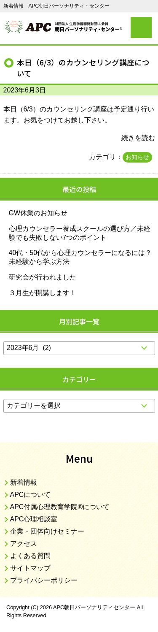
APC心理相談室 (34, 519)
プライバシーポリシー (44, 580)
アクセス (23, 543)
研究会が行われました (42, 277)
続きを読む (138, 137)
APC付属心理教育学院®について (60, 506)
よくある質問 (30, 555)
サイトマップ (30, 568)
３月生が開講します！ (42, 292)
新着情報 (23, 482)
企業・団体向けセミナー (47, 531)
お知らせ (137, 157)
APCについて (30, 494)
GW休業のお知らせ (38, 213)
